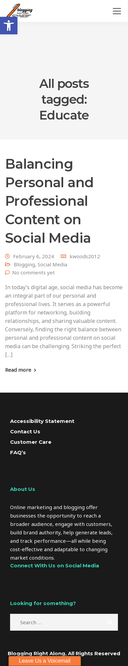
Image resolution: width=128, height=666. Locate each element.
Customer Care (30, 442)
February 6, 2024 (33, 256)
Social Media (52, 264)
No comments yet (33, 272)
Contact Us (25, 431)
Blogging (24, 264)
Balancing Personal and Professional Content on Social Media (49, 201)
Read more (18, 369)
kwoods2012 (85, 256)
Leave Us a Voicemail (45, 661)
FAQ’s (18, 452)
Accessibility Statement (42, 421)
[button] (8, 25)
